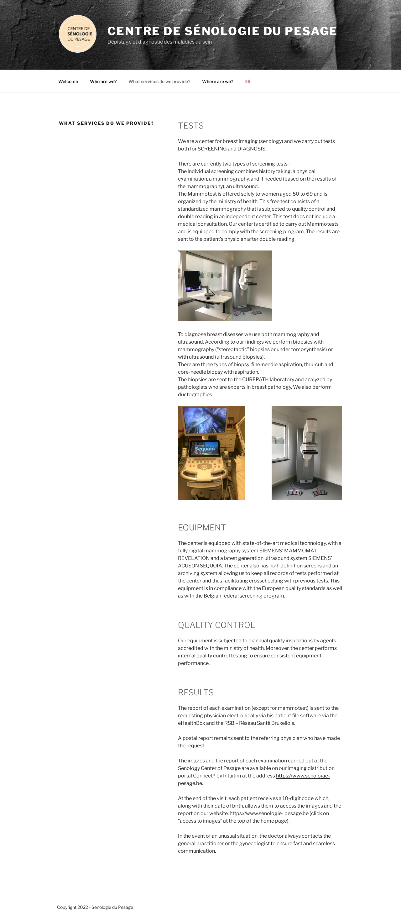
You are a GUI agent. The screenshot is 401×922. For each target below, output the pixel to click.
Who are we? (103, 81)
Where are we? (217, 81)
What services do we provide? (159, 81)
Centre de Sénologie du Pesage (222, 31)
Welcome (68, 81)
